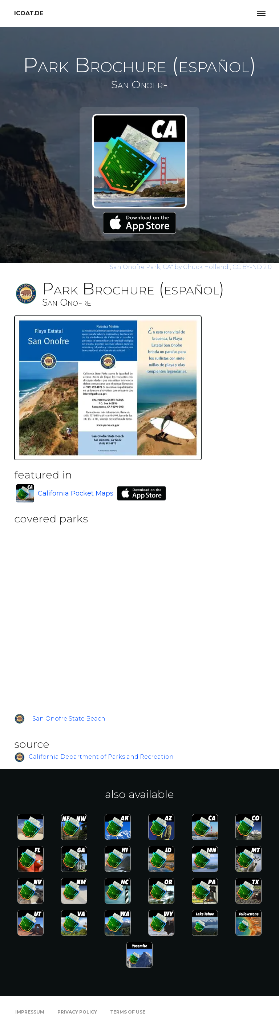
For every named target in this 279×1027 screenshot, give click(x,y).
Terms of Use (127, 1012)
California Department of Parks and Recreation (101, 756)
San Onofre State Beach (68, 718)
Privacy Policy (77, 1012)
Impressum (29, 1012)
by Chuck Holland (169, 267)
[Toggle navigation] (261, 13)
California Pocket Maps (75, 493)
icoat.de (28, 13)
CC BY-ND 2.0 (252, 267)
